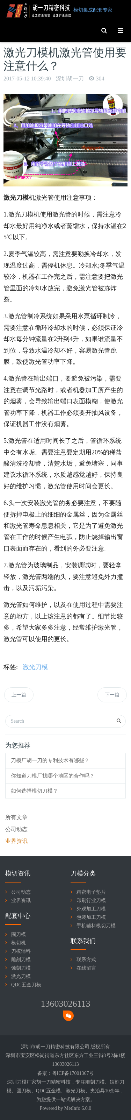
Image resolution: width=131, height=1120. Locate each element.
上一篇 (19, 694)
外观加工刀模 (91, 909)
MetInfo (72, 1108)
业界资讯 (16, 841)
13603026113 (65, 1004)
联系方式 (86, 959)
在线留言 (86, 968)
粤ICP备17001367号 (73, 1073)
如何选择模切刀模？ (34, 791)
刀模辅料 (21, 951)
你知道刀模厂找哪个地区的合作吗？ (53, 776)
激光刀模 (35, 667)
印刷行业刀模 (91, 900)
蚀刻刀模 (21, 968)
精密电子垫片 (91, 892)
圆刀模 (18, 934)
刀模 (100, 1082)
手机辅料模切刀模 (96, 925)
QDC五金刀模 (26, 984)
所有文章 (16, 817)
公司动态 (16, 829)
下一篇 (112, 694)
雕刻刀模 (21, 959)
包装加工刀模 (91, 917)
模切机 (18, 942)
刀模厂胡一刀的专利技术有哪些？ (50, 760)
